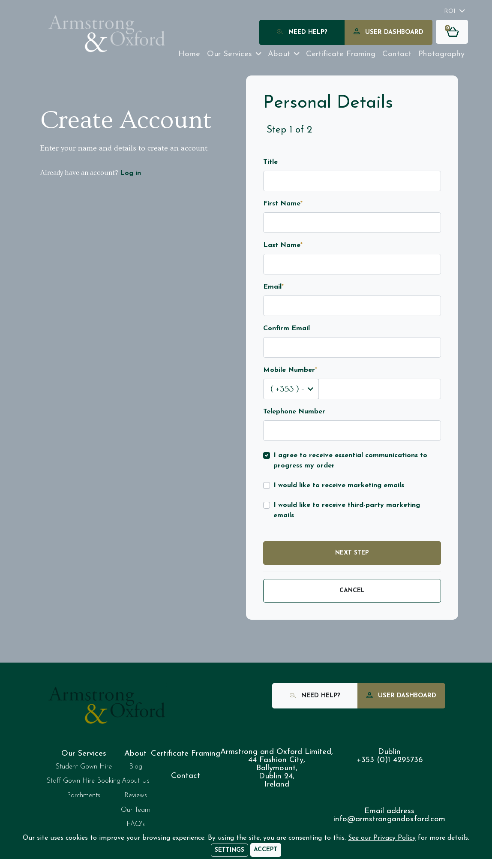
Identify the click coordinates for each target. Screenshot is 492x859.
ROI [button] (450, 11)
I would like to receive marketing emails (338, 485)
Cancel (352, 591)
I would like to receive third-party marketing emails (346, 510)
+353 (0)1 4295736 (390, 760)
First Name (283, 203)
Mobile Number (290, 370)
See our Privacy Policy (382, 838)
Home (189, 54)
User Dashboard (388, 32)
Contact (396, 54)
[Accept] (265, 850)
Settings (229, 850)
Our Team (135, 810)
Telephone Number (294, 411)
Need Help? (302, 32)
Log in (130, 173)
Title (270, 162)
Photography (441, 54)
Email (273, 286)
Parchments (83, 795)
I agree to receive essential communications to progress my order (350, 460)
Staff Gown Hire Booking (83, 781)
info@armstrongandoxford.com (389, 819)
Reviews (135, 795)
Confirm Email (286, 328)
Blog (135, 766)
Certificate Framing (185, 754)
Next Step (352, 553)
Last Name (283, 245)
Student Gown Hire (84, 766)
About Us (136, 781)
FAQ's (135, 824)
